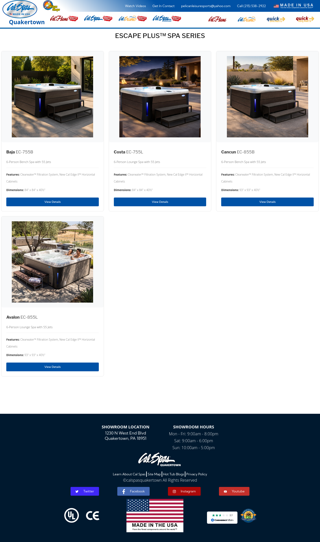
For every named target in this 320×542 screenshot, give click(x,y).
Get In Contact (163, 6)
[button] (217, 18)
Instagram (184, 491)
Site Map (154, 474)
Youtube (234, 491)
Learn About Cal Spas (129, 474)
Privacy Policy (196, 474)
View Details (52, 202)
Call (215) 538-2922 (251, 6)
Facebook (133, 491)
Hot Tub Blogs (173, 474)
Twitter (84, 491)
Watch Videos (135, 6)
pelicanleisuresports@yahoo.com (206, 6)
